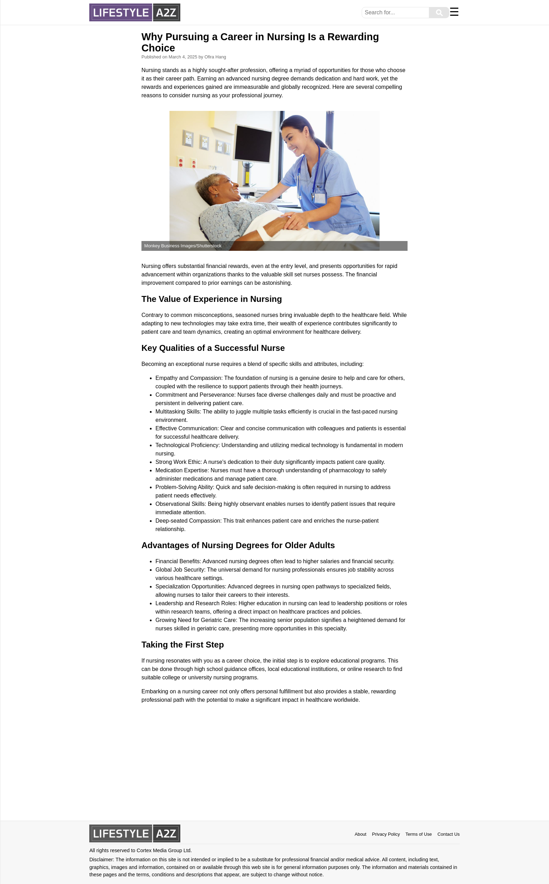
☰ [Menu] (454, 12)
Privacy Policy (386, 834)
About (360, 834)
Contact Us (448, 834)
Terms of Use (418, 834)
